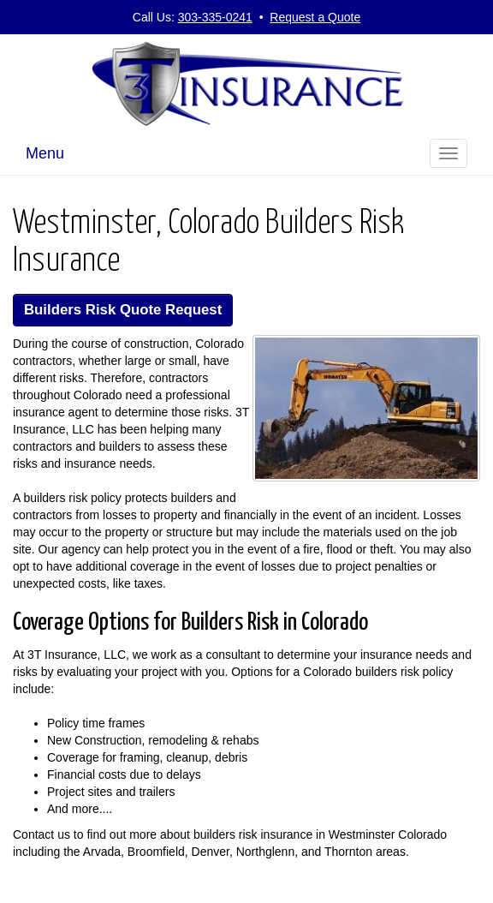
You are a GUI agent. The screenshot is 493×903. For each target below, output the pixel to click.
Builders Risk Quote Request (123, 310)
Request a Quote (315, 17)
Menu (45, 153)
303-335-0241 (215, 17)
